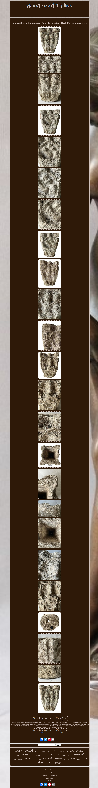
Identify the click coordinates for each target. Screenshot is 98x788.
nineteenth (78, 754)
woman (17, 755)
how (67, 751)
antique (62, 751)
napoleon (58, 759)
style (44, 755)
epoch (32, 755)
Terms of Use (49, 778)
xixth (73, 759)
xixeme (64, 755)
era (35, 758)
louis (50, 758)
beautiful (43, 751)
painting (38, 755)
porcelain (51, 755)
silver (49, 751)
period (29, 750)
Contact (50, 772)
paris (36, 751)
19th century (77, 750)
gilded (78, 759)
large (68, 759)
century (19, 750)
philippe (58, 763)
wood (84, 758)
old (44, 758)
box (69, 755)
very (55, 750)
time (40, 762)
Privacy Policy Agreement (50, 775)
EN (48, 781)
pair (58, 754)
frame (14, 759)
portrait (27, 758)
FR (51, 781)
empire (24, 754)
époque (20, 759)
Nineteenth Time (49, 770)
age (40, 759)
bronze (49, 762)
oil (64, 759)
